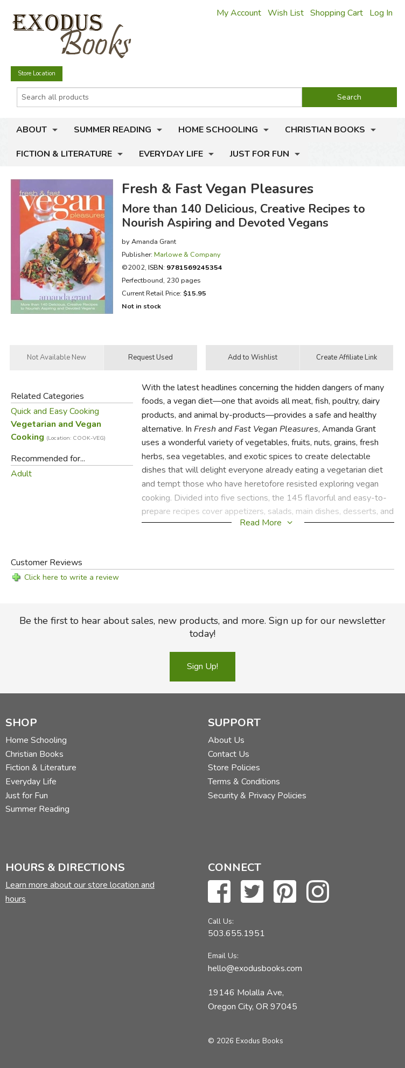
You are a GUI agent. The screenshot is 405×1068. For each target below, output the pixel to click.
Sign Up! (202, 666)
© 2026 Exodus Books (245, 1041)
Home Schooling (218, 130)
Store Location (36, 73)
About (31, 130)
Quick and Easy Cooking (55, 411)
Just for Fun (259, 154)
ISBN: (185, 267)
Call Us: (221, 921)
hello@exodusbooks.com (255, 968)
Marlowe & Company (187, 254)
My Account (239, 13)
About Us (226, 740)
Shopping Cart (336, 13)
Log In (381, 13)
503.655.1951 (236, 933)
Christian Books (325, 130)
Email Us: (223, 956)
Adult (21, 474)
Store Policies (234, 768)
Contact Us (228, 754)
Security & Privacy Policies (257, 796)
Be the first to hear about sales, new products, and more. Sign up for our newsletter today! (202, 627)
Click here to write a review (71, 577)
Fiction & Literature (64, 154)
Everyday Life (171, 154)
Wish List (286, 13)
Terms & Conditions (244, 782)
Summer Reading (112, 130)
